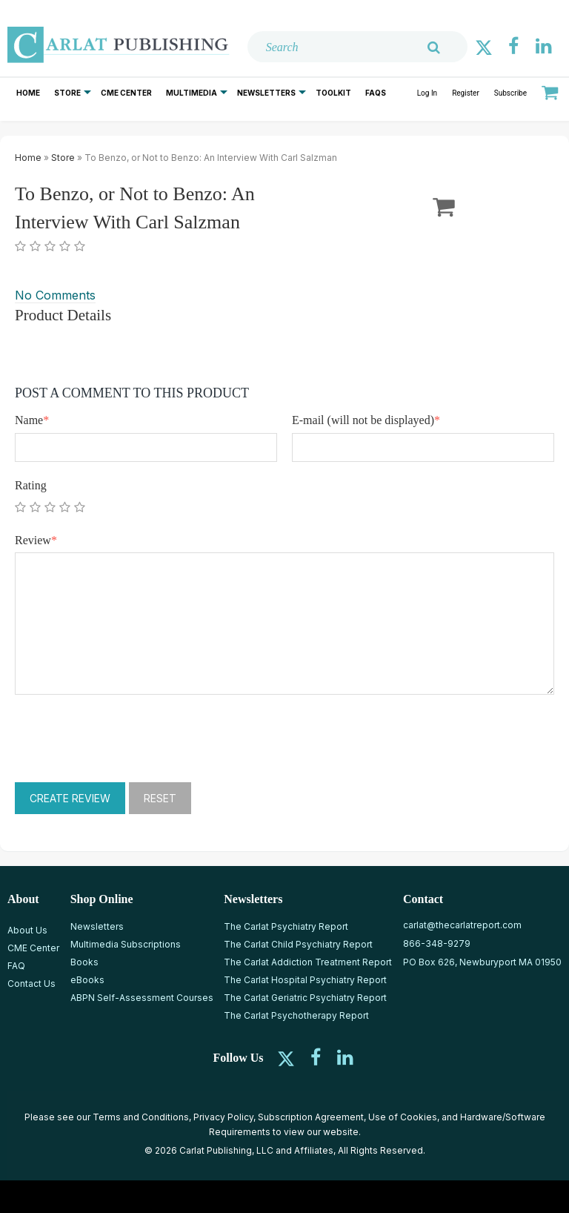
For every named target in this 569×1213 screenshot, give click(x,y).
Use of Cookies (402, 1117)
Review (36, 540)
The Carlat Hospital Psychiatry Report (305, 979)
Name (32, 420)
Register (465, 93)
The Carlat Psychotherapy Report (296, 1015)
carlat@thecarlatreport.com (462, 925)
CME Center (126, 92)
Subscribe (510, 93)
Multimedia (191, 92)
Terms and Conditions (141, 1117)
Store (67, 92)
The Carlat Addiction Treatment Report (308, 962)
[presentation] (127, 738)
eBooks (87, 979)
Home (28, 92)
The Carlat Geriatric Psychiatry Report (305, 997)
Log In (427, 93)
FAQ (16, 965)
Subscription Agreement (311, 1117)
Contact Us (31, 983)
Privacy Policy (223, 1117)
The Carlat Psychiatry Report (286, 926)
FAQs (375, 92)
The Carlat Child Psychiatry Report (298, 944)
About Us (27, 930)
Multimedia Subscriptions (125, 944)
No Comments (55, 295)
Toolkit (333, 92)
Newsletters (266, 92)
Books (84, 962)
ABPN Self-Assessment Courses (141, 997)
